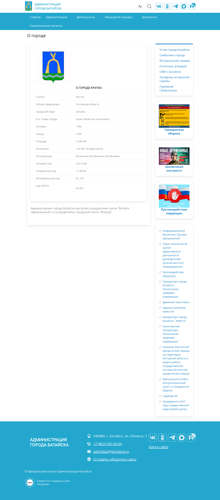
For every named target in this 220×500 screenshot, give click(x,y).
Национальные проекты (46, 26)
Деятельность (86, 17)
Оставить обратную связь (111, 459)
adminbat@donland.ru (108, 451)
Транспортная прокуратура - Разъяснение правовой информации (171, 334)
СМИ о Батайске (170, 72)
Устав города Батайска (175, 50)
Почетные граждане (173, 66)
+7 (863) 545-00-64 (104, 443)
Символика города (172, 55)
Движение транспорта (176, 302)
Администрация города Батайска (43, 6)
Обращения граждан (119, 17)
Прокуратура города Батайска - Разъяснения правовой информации (175, 289)
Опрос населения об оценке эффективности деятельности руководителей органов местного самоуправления (175, 255)
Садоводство (170, 396)
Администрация (56, 17)
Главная (35, 17)
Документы (149, 17)
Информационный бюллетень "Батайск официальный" (175, 234)
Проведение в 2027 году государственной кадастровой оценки (176, 405)
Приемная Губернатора (168, 88)
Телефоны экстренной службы (174, 79)
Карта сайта (158, 446)
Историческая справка (175, 61)
